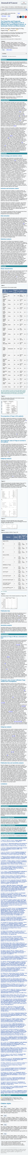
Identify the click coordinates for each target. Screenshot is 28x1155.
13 (10, 135)
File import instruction (12, 56)
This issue (4, 16)
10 (14, 125)
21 (22, 142)
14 (5, 145)
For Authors (11, 7)
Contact (2, 9)
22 (15, 160)
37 (19, 644)
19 (11, 135)
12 (15, 125)
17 (1, 702)
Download (4, 56)
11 (16, 644)
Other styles (9, 49)
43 (13, 697)
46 (7, 755)
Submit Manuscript (18, 7)
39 (8, 656)
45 (13, 751)
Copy (3, 49)
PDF (19, 13)
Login (25, 7)
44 (11, 751)
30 (24, 706)
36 (4, 702)
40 (5, 663)
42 (24, 690)
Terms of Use (3, 1152)
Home (2, 7)
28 (2, 702)
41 (6, 669)
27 (23, 706)
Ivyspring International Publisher (11, 1149)
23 (23, 223)
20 (8, 137)
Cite (9, 16)
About (6, 7)
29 (10, 711)
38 (7, 656)
